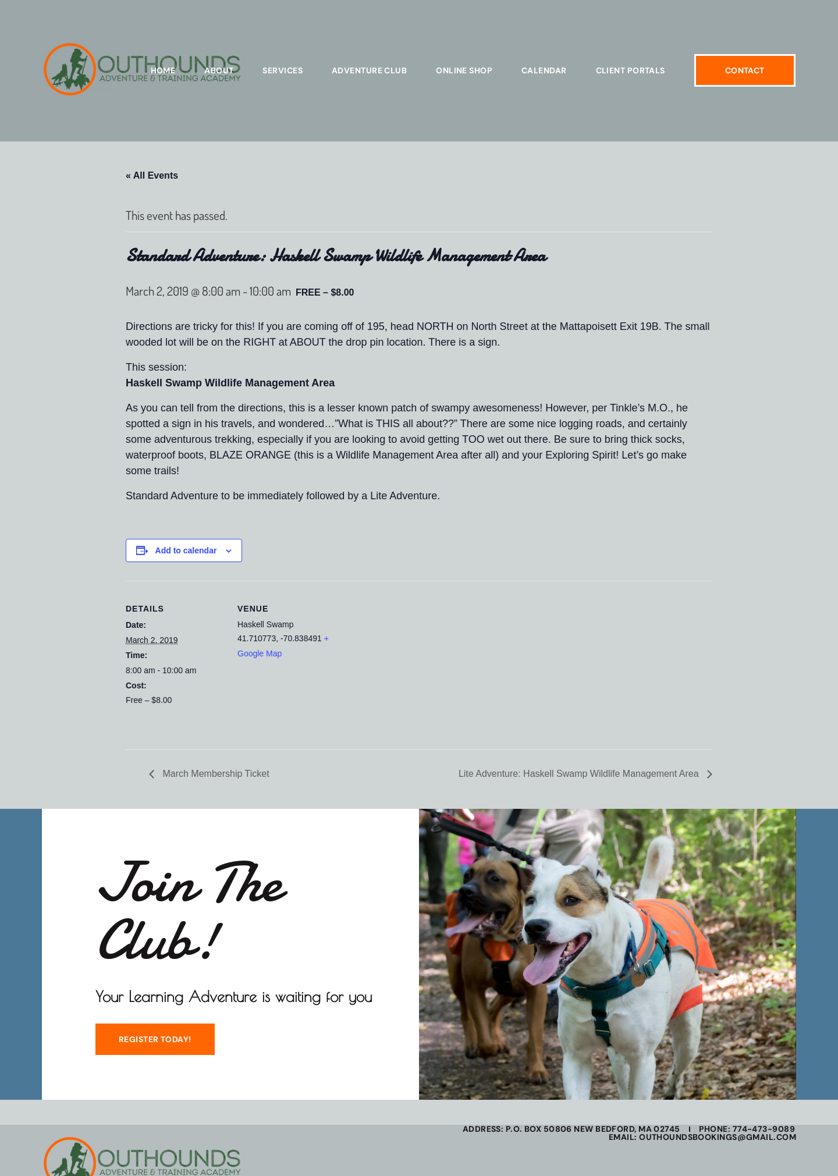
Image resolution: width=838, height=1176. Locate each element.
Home (163, 70)
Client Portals (630, 70)
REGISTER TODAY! (154, 1040)
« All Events (152, 175)
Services (282, 70)
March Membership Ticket (214, 774)
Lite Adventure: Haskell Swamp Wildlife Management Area (580, 774)
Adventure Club (369, 70)
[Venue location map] (410, 661)
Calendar (544, 70)
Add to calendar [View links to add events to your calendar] (186, 550)
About (218, 70)
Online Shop (464, 70)
